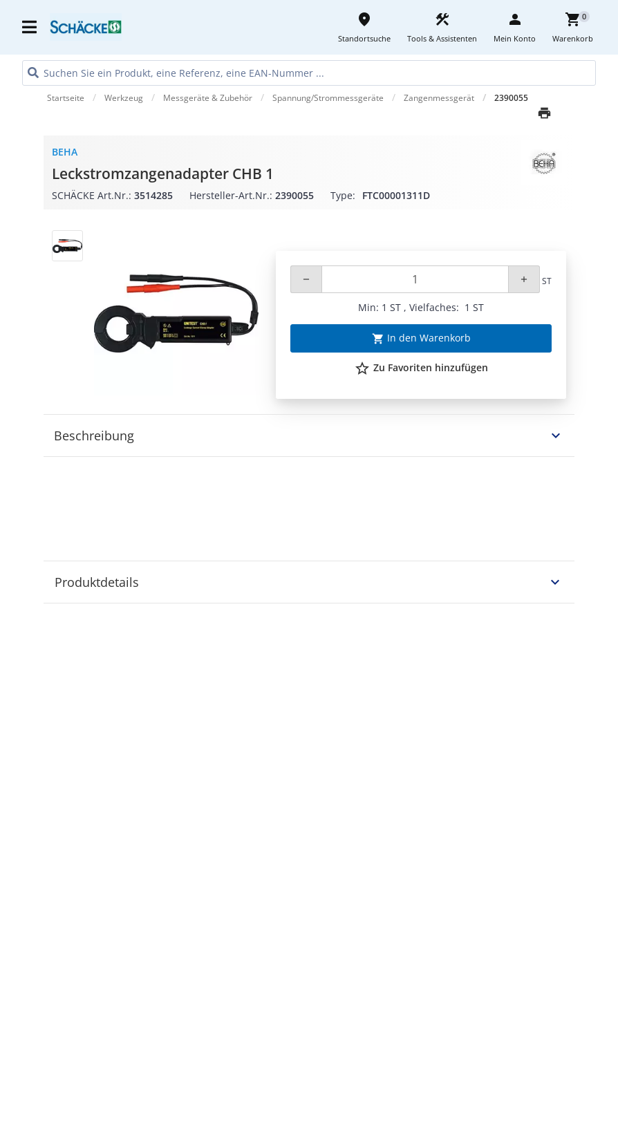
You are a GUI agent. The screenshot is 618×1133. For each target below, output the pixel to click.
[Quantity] (415, 279)
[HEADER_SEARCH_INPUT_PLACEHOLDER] (309, 73)
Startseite (65, 98)
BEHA (64, 151)
